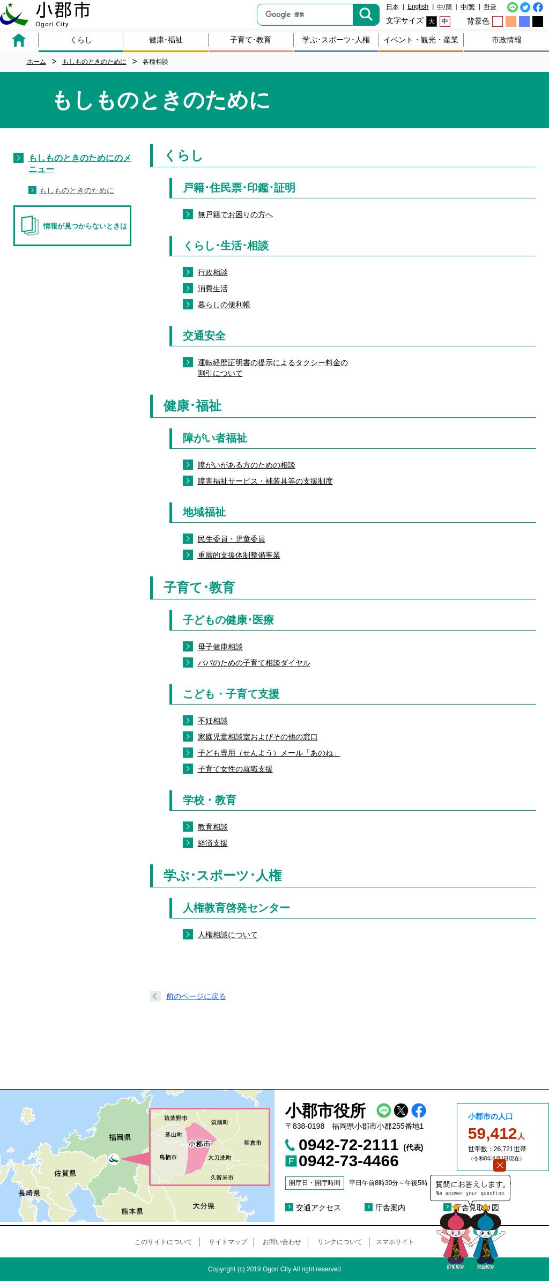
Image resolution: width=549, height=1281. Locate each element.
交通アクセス (318, 1207)
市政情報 (507, 39)
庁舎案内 (390, 1207)
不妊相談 (213, 720)
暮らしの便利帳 (224, 304)
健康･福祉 (166, 39)
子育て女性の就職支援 (235, 769)
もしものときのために (76, 190)
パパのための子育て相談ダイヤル (254, 662)
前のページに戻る (196, 996)
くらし (81, 39)
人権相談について (228, 934)
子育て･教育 (250, 39)
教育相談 (213, 827)
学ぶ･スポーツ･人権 (336, 39)
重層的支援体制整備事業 (239, 555)
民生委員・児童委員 (231, 539)
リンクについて (339, 1242)
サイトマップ (228, 1242)
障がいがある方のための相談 (246, 465)
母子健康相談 (220, 646)
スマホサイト (395, 1242)
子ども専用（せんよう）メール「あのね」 (269, 753)
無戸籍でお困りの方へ (235, 214)
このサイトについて (163, 1242)
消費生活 (213, 288)
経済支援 (213, 843)
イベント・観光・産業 (420, 39)
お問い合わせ (282, 1242)
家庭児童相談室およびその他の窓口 (258, 736)
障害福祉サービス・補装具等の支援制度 (265, 481)
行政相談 (213, 272)
